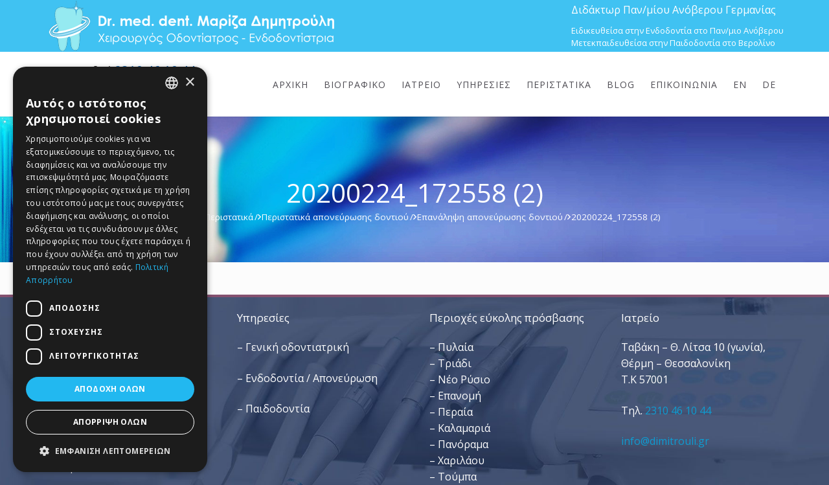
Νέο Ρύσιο (464, 379)
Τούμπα (457, 476)
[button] (110, 451)
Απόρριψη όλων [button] (110, 421)
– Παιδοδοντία (273, 408)
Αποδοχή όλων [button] (110, 388)
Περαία (455, 412)
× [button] (189, 82)
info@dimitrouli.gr (665, 441)
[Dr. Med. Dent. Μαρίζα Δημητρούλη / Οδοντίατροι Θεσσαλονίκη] (191, 26)
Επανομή (459, 396)
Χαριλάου (461, 460)
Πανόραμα (463, 444)
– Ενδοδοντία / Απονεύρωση (307, 378)
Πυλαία (455, 347)
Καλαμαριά (464, 428)
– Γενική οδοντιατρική (293, 347)
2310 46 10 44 (678, 410)
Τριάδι (454, 363)
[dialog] (110, 269)
